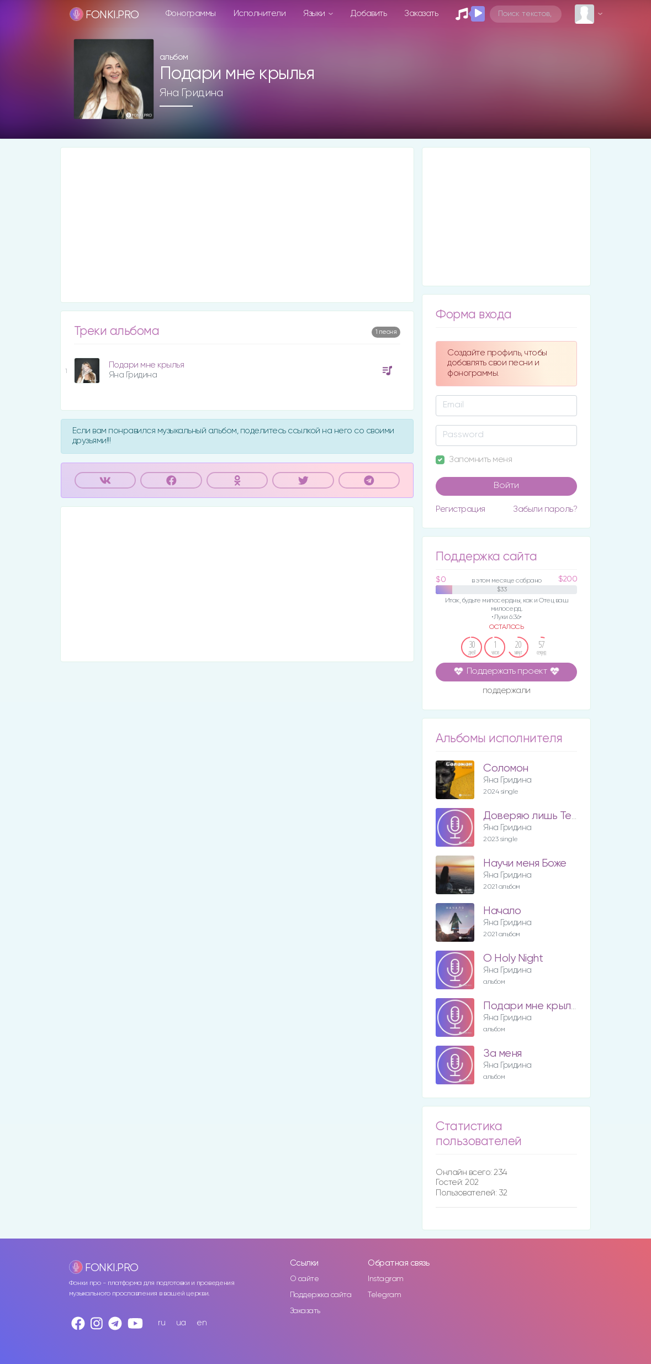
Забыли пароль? (545, 509)
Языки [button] (315, 13)
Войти (506, 485)
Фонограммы (191, 13)
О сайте (304, 1279)
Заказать (421, 13)
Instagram (386, 1279)
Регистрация (460, 509)
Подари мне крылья (146, 365)
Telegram (384, 1295)
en (202, 1323)
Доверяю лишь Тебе (533, 816)
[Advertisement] (237, 225)
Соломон (505, 768)
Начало (502, 911)
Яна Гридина (191, 92)
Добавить (369, 13)
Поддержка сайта (321, 1295)
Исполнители (260, 13)
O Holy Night (513, 958)
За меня (502, 1053)
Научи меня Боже (525, 863)
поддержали (507, 691)
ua (181, 1323)
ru (161, 1323)
